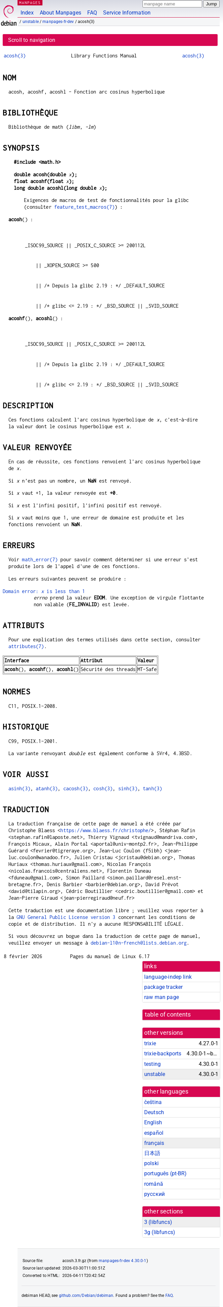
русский (154, 1194)
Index (27, 12)
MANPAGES (30, 2)
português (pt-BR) (165, 1173)
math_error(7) (40, 559)
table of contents (168, 1014)
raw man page (161, 997)
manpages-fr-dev (58, 21)
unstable (31, 21)
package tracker (163, 987)
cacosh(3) (75, 788)
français (154, 1143)
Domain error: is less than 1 (44, 591)
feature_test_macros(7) (84, 207)
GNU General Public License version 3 (66, 917)
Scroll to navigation (31, 40)
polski (151, 1163)
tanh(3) (152, 788)
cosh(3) (103, 788)
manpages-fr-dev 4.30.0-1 (123, 1260)
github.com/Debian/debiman (86, 1295)
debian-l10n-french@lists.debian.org (139, 943)
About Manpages (60, 12)
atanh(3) (47, 788)
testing (152, 1064)
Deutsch (154, 1112)
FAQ (92, 12)
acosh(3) (15, 55)
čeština (153, 1102)
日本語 (152, 1153)
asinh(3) (19, 788)
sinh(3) (127, 788)
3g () (159, 1232)
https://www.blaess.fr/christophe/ (105, 830)
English (153, 1122)
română (153, 1184)
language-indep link (168, 977)
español (153, 1133)
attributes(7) (26, 646)
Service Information (127, 12)
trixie (150, 1043)
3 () (158, 1222)
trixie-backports (162, 1053)
